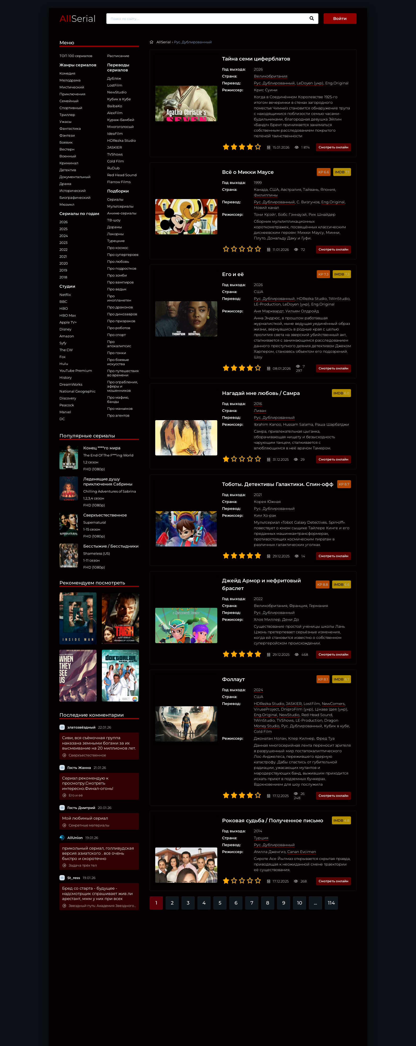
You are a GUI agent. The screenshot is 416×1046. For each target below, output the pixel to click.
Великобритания (254, 76)
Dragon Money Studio (305, 687)
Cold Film (115, 161)
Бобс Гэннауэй (276, 203)
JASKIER (114, 147)
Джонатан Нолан (253, 700)
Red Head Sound (122, 175)
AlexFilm (115, 113)
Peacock (66, 405)
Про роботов (118, 328)
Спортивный (70, 108)
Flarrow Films (119, 182)
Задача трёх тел (80, 865)
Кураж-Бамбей (120, 120)
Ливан (243, 388)
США (257, 184)
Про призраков (121, 321)
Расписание (118, 56)
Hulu (63, 363)
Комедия (67, 73)
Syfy (62, 343)
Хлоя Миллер (250, 586)
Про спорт (116, 335)
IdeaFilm (115, 133)
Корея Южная (250, 474)
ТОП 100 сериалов (75, 56)
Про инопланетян (119, 298)
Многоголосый (120, 126)
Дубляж (114, 78)
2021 (63, 256)
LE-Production (269, 687)
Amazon (66, 336)
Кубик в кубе (284, 693)
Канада (244, 184)
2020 (63, 263)
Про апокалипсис (119, 343)
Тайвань (294, 184)
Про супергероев (122, 254)
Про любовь (118, 261)
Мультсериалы (120, 206)
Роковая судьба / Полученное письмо (260, 776)
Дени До (274, 586)
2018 (63, 277)
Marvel (65, 412)
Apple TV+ (68, 322)
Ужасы (65, 121)
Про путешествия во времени (123, 373)
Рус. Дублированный (257, 83)
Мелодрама (70, 80)
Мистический (71, 87)
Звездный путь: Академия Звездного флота (99, 905)
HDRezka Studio (121, 140)
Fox (62, 357)
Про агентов (118, 415)
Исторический (72, 190)
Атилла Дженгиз (253, 808)
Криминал (68, 163)
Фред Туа (309, 700)
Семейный (69, 101)
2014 (241, 787)
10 (299, 859)
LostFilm (114, 85)
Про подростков (121, 268)
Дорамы (114, 227)
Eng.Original (320, 83)
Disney (65, 329)
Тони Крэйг (248, 203)
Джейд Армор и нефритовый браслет (248, 551)
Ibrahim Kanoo (251, 402)
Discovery (67, 398)
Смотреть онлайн (333, 142)
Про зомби (117, 275)
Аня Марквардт (252, 294)
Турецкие (116, 241)
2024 (63, 236)
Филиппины (332, 184)
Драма (65, 184)
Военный (67, 156)
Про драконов (120, 307)
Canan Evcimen (285, 808)
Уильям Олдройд (285, 294)
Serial (77, 18)
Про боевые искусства (118, 362)
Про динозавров (122, 314)
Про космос (117, 248)
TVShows (115, 154)
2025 (63, 229)
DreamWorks (70, 384)
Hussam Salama (282, 402)
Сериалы (115, 199)
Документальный (74, 177)
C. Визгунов (291, 191)
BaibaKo (114, 106)
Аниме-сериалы (121, 213)
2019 (63, 270)
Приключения (72, 94)
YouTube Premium (75, 370)
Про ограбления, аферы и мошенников (122, 386)
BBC (63, 301)
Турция (244, 794)
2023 (63, 242)
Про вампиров (120, 282)
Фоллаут (218, 646)
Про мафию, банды (118, 399)
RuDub (113, 168)
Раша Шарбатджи (315, 402)
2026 (63, 222)
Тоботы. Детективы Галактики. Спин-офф (264, 456)
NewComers (316, 671)
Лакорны (115, 234)
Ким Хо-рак (248, 487)
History (65, 377)
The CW (66, 350)
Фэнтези (67, 135)
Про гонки (116, 353)
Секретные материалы (86, 825)
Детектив (67, 170)
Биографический (74, 197)
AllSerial (164, 42)
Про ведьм (116, 289)
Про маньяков (120, 408)
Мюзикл (66, 204)
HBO (63, 308)
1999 (241, 177)
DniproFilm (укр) (281, 676)
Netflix (65, 294)
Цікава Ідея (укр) (314, 676)
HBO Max (67, 315)
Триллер (67, 115)
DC (62, 419)
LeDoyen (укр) (293, 83)
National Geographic (77, 391)
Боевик (66, 142)
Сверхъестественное (84, 755)
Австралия (274, 184)
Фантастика (70, 128)
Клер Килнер (285, 700)
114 (331, 859)
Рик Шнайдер (305, 203)
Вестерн (67, 149)
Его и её (73, 795)
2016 (241, 381)
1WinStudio (322, 282)
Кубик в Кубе (119, 99)
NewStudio (117, 92)
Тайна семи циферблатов (242, 59)
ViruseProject (250, 676)
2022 (63, 249)
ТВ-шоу (113, 220)
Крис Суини (249, 90)
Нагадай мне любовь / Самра (247, 371)
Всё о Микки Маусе (233, 166)
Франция (282, 573)
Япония (311, 184)
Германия (302, 573)
